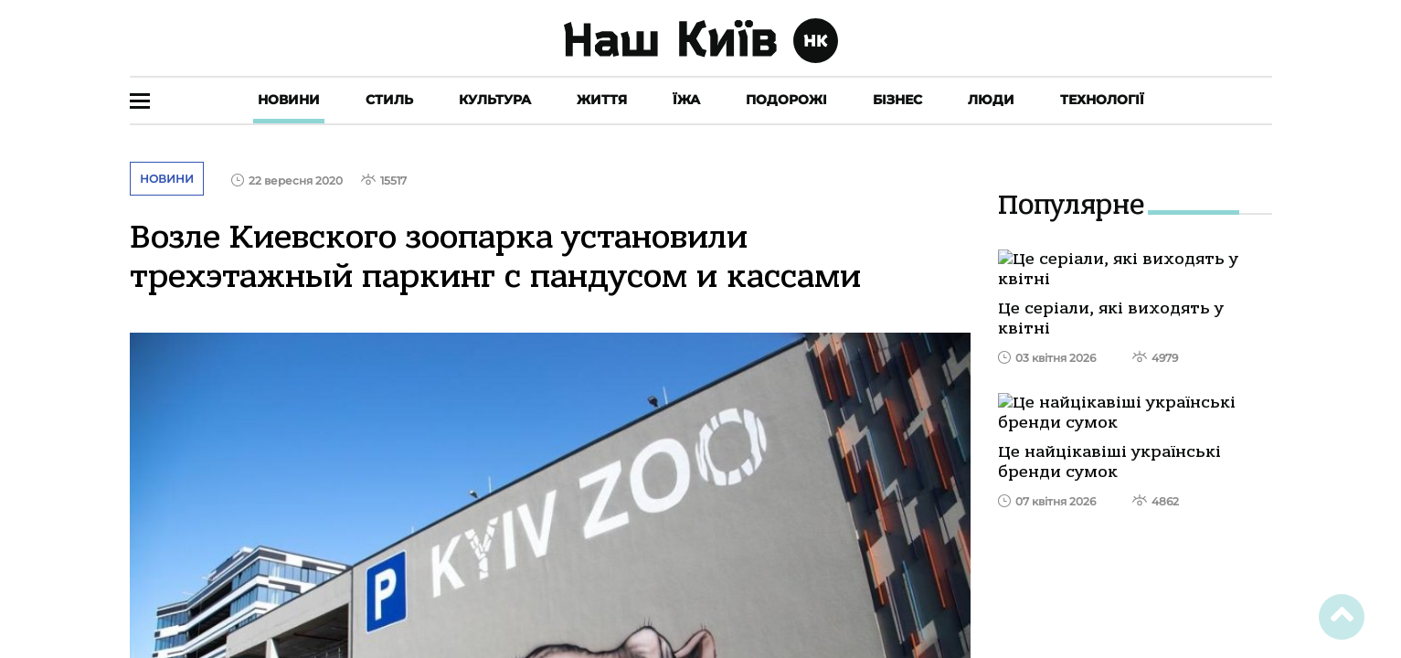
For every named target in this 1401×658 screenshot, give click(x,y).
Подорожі (786, 99)
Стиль (389, 99)
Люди (991, 99)
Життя (602, 99)
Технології (1102, 99)
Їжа (686, 99)
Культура (495, 99)
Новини (289, 99)
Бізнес (897, 99)
